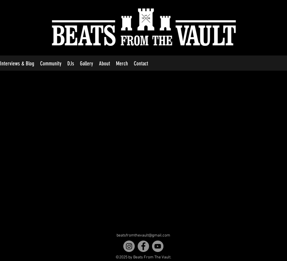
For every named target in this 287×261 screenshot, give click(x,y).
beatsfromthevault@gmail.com (143, 235)
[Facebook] (143, 246)
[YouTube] (157, 246)
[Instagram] (129, 246)
